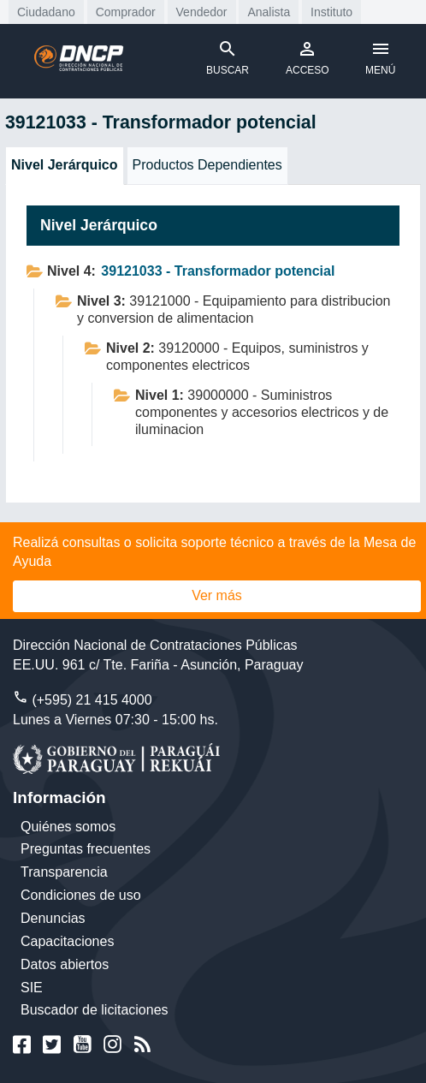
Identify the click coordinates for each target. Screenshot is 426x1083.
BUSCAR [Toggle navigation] (227, 57)
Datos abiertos (65, 964)
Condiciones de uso (81, 895)
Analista (268, 12)
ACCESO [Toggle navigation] (307, 57)
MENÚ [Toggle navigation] (380, 57)
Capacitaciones (67, 941)
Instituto (331, 12)
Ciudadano (46, 12)
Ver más (217, 595)
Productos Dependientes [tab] (207, 165)
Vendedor (202, 12)
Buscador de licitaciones (95, 1010)
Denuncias (53, 918)
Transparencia (64, 872)
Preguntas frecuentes (86, 849)
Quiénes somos (68, 826)
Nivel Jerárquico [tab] (64, 165)
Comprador (126, 12)
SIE (32, 987)
